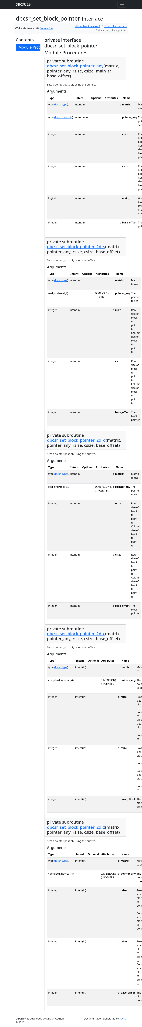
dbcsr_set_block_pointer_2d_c (76, 633)
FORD (123, 1018)
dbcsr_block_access (115, 26)
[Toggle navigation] (121, 4)
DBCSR (24, 4)
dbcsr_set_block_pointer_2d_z (76, 827)
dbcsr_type (60, 104)
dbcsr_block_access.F (87, 26)
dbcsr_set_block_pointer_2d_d (76, 440)
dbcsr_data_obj (63, 117)
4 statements (26, 28)
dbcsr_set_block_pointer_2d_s (76, 246)
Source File (46, 28)
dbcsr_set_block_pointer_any (75, 66)
